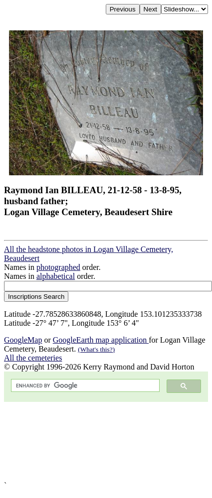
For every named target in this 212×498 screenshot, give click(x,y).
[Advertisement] (93, 441)
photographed (58, 267)
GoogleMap (23, 340)
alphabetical (55, 276)
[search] (84, 385)
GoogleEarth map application (101, 340)
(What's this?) (96, 349)
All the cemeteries (33, 358)
